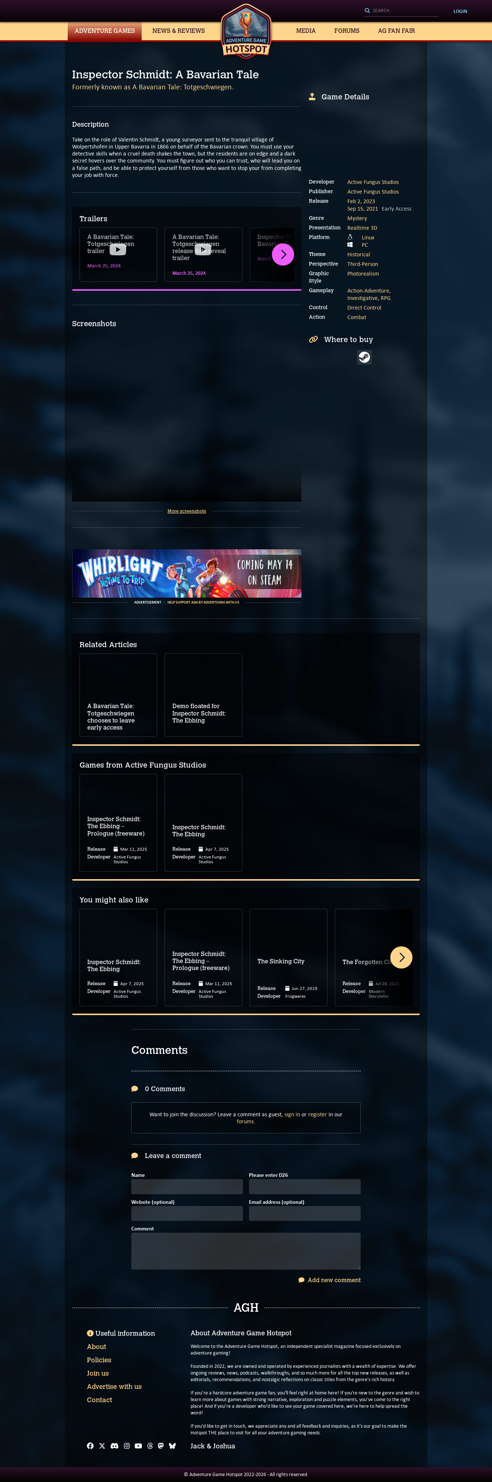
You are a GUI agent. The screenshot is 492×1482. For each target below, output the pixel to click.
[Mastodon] (161, 1446)
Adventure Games (105, 30)
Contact (99, 1400)
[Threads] (150, 1446)
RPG (386, 297)
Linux (368, 237)
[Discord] (114, 1446)
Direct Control (364, 307)
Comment (142, 1229)
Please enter (268, 1175)
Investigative (362, 297)
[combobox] (402, 11)
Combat (356, 317)
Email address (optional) (276, 1202)
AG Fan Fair (396, 30)
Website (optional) (153, 1202)
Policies (99, 1360)
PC (365, 244)
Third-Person (362, 263)
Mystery (357, 218)
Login (460, 11)
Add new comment (330, 1280)
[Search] (402, 11)
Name (138, 1175)
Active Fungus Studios (373, 181)
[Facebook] (90, 1446)
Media (306, 30)
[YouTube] (138, 1446)
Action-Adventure (368, 290)
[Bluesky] (172, 1446)
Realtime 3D (362, 227)
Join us (98, 1373)
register (317, 1114)
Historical (358, 254)
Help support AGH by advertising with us (203, 602)
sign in (292, 1114)
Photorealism (363, 273)
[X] (102, 1446)
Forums (347, 30)
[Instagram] (127, 1446)
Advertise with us (114, 1387)
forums (245, 1121)
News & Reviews (178, 30)
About (96, 1347)
